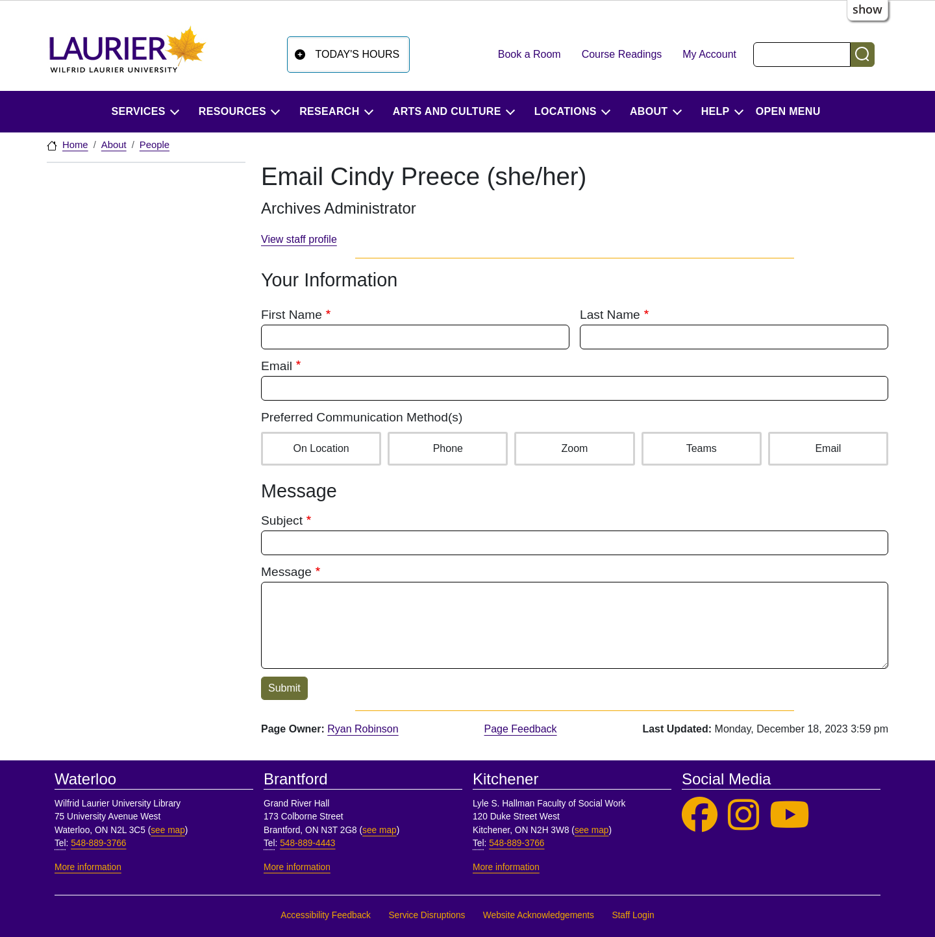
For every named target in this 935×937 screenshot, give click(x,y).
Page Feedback (520, 728)
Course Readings (622, 54)
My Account (709, 54)
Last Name (610, 314)
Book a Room (529, 54)
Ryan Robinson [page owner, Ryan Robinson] (362, 728)
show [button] (867, 9)
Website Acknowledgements (538, 915)
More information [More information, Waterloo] (88, 867)
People (154, 145)
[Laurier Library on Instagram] (743, 815)
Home (75, 145)
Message (286, 572)
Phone (447, 447)
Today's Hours (358, 54)
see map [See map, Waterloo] (168, 830)
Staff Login (633, 915)
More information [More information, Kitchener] (506, 867)
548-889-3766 (98, 843)
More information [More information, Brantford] (297, 867)
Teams (701, 447)
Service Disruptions (426, 915)
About (114, 145)
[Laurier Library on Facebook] (699, 815)
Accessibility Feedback (325, 915)
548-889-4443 (307, 843)
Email (276, 366)
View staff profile (299, 239)
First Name (291, 314)
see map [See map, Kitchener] (592, 830)
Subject (282, 520)
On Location (320, 447)
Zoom (574, 447)
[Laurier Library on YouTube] (789, 815)
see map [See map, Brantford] (379, 830)
